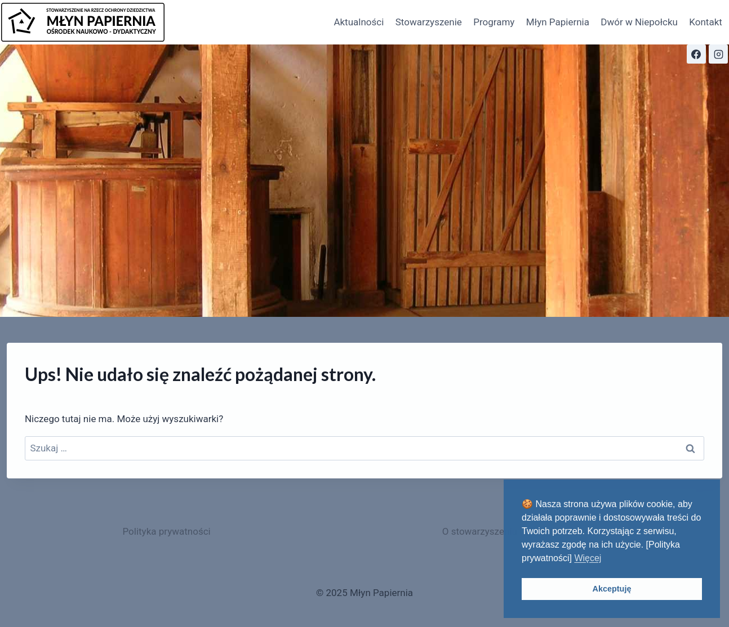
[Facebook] (696, 54)
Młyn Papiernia (557, 22)
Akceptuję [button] (612, 588)
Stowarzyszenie (428, 22)
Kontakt (705, 22)
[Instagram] (718, 54)
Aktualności (359, 22)
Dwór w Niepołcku (639, 22)
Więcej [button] (587, 558)
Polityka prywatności (166, 531)
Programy (493, 22)
